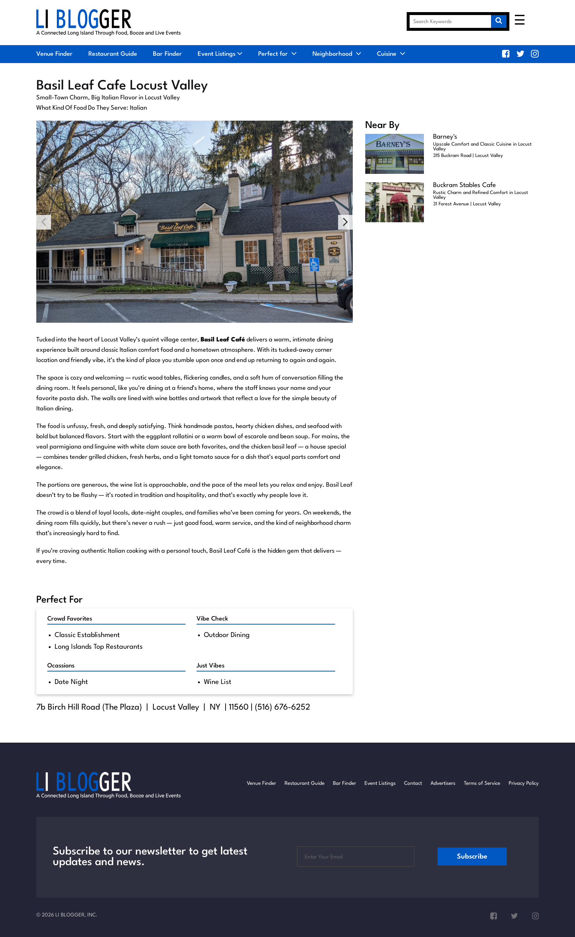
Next (345, 222)
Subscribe (472, 856)
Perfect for (277, 54)
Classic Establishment (87, 635)
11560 (239, 707)
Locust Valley (176, 707)
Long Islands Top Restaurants (99, 647)
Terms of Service (482, 783)
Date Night (71, 682)
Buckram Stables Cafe (464, 185)
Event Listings (216, 54)
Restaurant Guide (112, 54)
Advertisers (443, 783)
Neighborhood (336, 54)
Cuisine (391, 54)
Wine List (217, 682)
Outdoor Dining (227, 635)
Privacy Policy (524, 783)
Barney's (445, 137)
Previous (43, 222)
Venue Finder (54, 54)
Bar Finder (167, 54)
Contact (413, 783)
